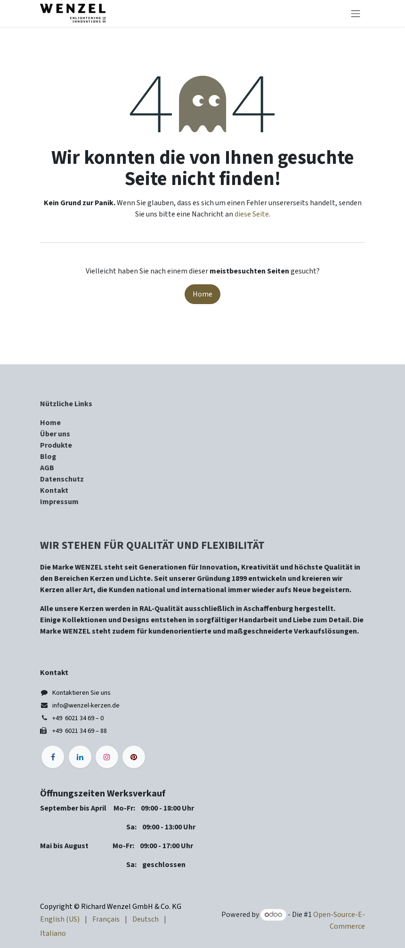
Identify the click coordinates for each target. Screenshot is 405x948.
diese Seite (252, 214)
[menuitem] (60, 919)
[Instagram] (107, 757)
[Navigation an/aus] (355, 13)
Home (202, 294)
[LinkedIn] (80, 757)
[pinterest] (133, 757)
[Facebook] (52, 757)
